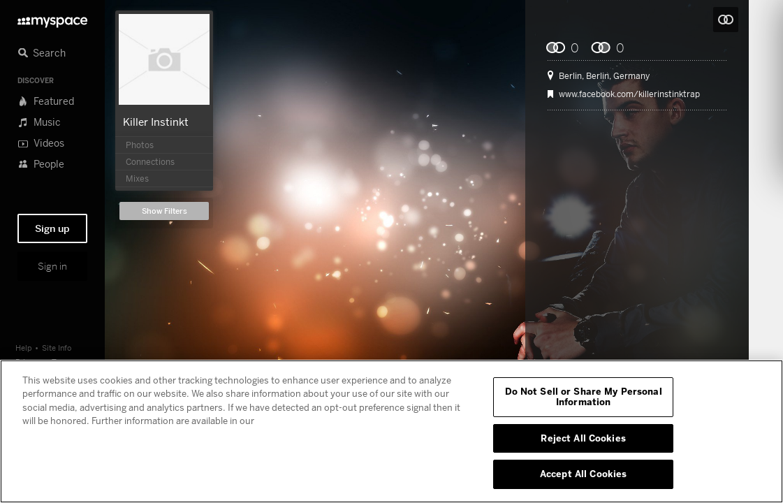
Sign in (52, 266)
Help (23, 347)
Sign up (52, 228)
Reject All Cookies (583, 438)
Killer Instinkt (156, 122)
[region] (391, 431)
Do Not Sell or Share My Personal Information (583, 397)
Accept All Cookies (583, 473)
